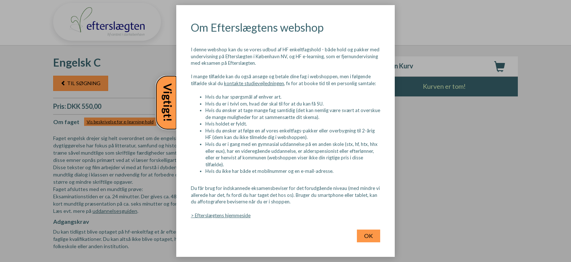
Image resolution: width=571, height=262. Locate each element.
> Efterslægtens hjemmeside (221, 215)
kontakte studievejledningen (254, 83)
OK (368, 235)
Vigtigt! (167, 102)
